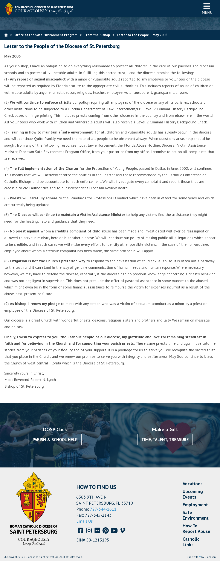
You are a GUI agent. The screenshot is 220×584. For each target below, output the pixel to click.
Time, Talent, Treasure (165, 439)
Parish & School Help (55, 439)
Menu (207, 8)
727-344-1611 (103, 509)
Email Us (84, 521)
